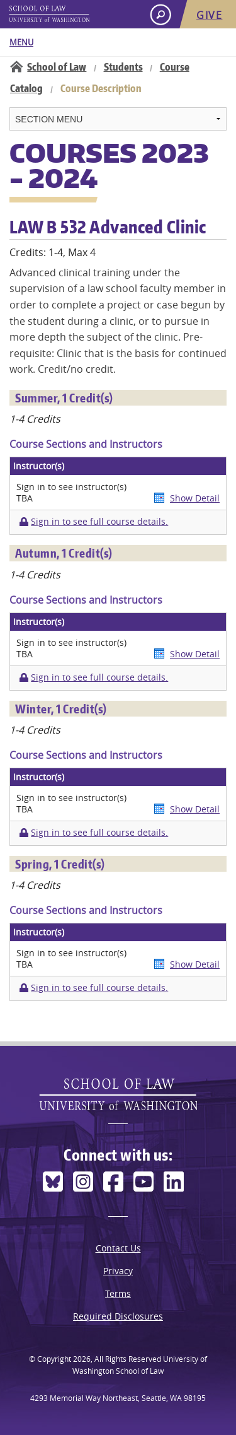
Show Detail (195, 498)
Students (123, 67)
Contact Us (118, 1248)
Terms (118, 1293)
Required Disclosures (118, 1316)
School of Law (56, 67)
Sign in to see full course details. (99, 521)
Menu (21, 42)
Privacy (118, 1271)
